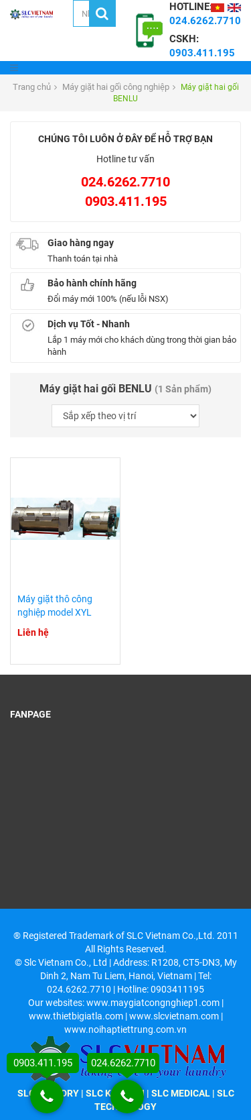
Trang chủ (32, 87)
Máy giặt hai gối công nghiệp (115, 87)
